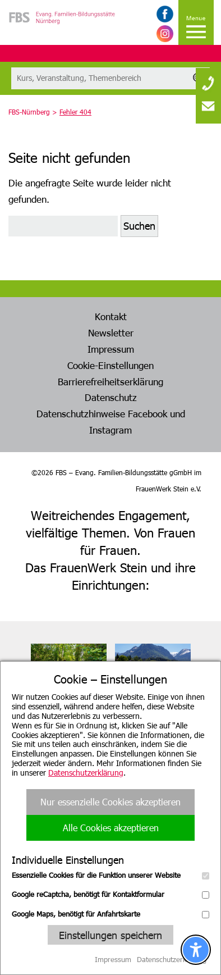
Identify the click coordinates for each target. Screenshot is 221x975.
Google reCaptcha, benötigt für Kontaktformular (110, 894)
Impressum (111, 349)
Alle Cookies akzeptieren (111, 827)
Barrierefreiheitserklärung (110, 381)
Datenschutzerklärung (85, 772)
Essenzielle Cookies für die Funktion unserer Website (110, 875)
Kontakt (111, 316)
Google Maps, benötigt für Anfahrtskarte (110, 913)
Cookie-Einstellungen (110, 365)
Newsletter (110, 332)
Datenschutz (111, 397)
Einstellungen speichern (110, 934)
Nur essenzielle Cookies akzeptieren (110, 802)
